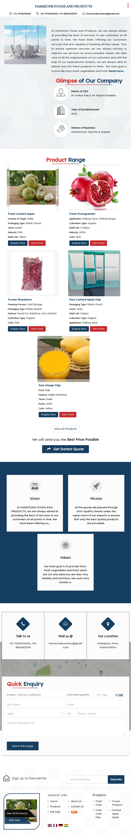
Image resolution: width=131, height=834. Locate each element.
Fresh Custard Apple (21, 213)
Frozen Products (117, 803)
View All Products (65, 428)
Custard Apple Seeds (116, 814)
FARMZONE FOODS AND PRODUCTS (63, 6)
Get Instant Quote (65, 449)
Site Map (55, 811)
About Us (76, 801)
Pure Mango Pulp (50, 385)
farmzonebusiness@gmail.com (102, 13)
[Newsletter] (87, 779)
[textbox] (105, 694)
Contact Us (77, 806)
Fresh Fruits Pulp (99, 814)
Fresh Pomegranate (82, 213)
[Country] (35, 713)
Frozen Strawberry (20, 299)
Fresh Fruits (99, 803)
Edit (119, 695)
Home (53, 801)
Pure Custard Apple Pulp (85, 299)
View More (37, 243)
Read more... (116, 71)
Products (55, 806)
